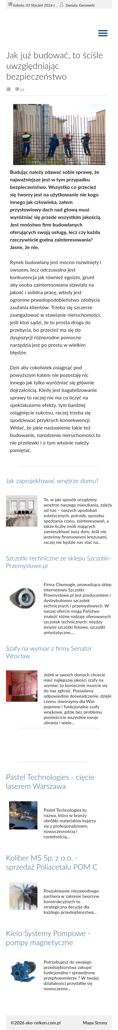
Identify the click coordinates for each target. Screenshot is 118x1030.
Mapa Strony (95, 1022)
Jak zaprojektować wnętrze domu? (52, 480)
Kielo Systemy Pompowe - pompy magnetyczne (48, 938)
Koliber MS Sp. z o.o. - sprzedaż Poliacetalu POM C (52, 862)
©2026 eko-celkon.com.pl (35, 1022)
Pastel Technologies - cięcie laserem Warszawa (50, 781)
